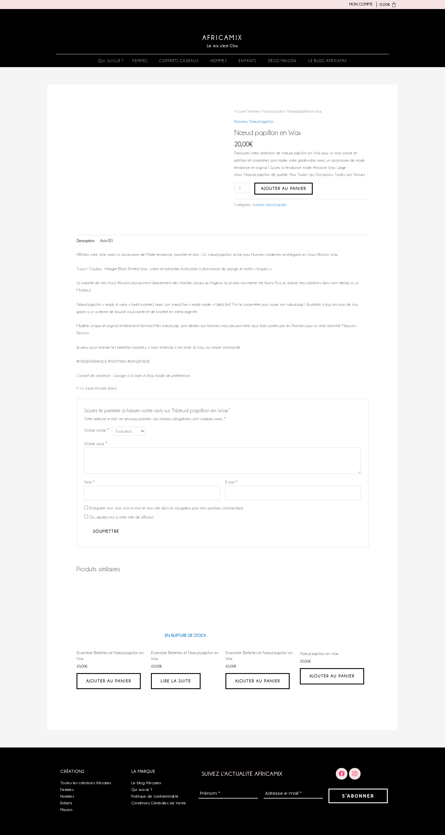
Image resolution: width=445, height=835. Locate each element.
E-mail (231, 482)
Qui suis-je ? (111, 61)
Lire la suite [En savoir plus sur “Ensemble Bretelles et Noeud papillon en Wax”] (176, 681)
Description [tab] (86, 241)
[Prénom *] (228, 794)
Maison (66, 810)
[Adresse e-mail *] (293, 794)
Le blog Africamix (327, 61)
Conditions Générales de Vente (158, 803)
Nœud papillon (274, 111)
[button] (141, 60)
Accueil (240, 111)
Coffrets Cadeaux (179, 61)
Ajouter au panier (283, 188)
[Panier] (386, 4)
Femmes (139, 61)
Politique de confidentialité (154, 796)
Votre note (96, 430)
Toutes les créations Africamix (85, 783)
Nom (89, 482)
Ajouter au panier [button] (108, 681)
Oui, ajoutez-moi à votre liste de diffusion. (119, 517)
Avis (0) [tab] (106, 241)
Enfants (247, 61)
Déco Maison (282, 61)
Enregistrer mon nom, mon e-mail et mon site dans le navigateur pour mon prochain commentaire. (166, 508)
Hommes (219, 61)
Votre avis (95, 443)
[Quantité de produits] (242, 188)
